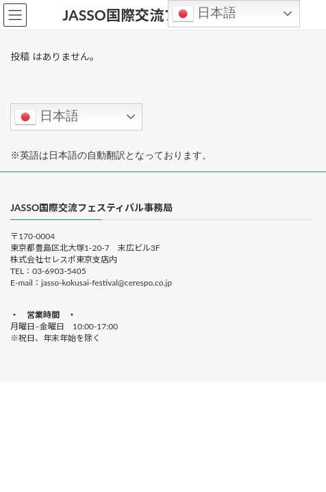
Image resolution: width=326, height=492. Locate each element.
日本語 (46, 117)
